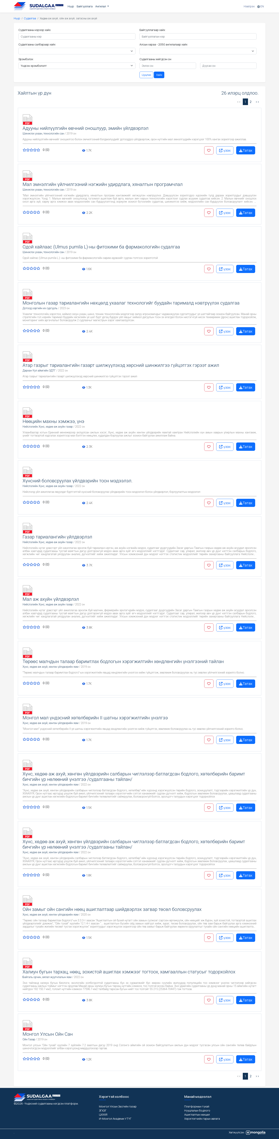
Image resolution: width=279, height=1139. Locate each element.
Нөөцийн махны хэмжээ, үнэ (53, 421)
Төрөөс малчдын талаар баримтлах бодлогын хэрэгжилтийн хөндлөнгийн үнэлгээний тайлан (123, 661)
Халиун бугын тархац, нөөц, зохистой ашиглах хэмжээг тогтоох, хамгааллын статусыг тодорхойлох (129, 972)
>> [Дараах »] (257, 102)
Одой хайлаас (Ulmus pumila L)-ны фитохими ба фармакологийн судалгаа (101, 247)
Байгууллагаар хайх (152, 30)
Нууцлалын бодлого (197, 1110)
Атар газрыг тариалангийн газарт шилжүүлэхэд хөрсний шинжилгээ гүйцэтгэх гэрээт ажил (121, 365)
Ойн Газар (29, 1039)
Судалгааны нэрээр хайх (34, 30)
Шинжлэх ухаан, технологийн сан (43, 133)
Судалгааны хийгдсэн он (155, 59)
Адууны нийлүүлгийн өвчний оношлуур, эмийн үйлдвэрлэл (86, 128)
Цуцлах (146, 75)
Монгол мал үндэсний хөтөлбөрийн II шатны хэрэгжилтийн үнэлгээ (95, 718)
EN (260, 6)
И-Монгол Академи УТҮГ (115, 1118)
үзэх (225, 150)
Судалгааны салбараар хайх (36, 44)
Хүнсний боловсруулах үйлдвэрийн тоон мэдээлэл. (78, 480)
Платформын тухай (196, 1106)
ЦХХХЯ (103, 1114)
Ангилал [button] (101, 6)
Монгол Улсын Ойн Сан (48, 1034)
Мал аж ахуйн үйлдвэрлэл (51, 599)
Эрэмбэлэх (25, 59)
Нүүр (71, 6)
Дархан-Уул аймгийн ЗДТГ (39, 370)
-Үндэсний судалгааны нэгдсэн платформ (50, 1103)
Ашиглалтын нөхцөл (197, 1114)
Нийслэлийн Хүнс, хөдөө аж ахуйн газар (48, 426)
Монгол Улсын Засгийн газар (118, 1106)
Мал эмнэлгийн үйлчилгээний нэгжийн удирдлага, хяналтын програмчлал (103, 184)
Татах (245, 150)
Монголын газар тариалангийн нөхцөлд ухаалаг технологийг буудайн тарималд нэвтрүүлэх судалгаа (131, 303)
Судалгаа (30, 18)
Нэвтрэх (249, 6)
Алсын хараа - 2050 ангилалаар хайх (163, 44)
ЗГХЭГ (102, 1110)
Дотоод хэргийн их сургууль (40, 308)
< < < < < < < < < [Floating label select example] (198, 51)
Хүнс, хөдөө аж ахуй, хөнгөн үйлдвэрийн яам (50, 666)
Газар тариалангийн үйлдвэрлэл (57, 537)
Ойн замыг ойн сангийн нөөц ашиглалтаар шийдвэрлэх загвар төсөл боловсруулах (112, 909)
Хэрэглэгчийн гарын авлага (202, 1118)
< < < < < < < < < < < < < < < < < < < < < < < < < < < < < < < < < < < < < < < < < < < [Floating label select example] (76, 51)
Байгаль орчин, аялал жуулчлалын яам (47, 977)
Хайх (159, 75)
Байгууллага (85, 6)
